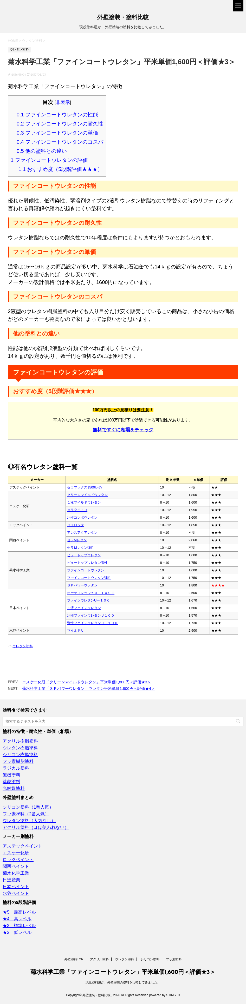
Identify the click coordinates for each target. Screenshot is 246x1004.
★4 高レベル (17, 918)
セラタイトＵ (77, 510)
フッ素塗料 (174, 959)
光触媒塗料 (14, 788)
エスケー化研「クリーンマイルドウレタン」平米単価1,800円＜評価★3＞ (86, 682)
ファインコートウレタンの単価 (57, 133)
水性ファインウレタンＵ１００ (90, 615)
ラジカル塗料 (16, 768)
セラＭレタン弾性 (80, 548)
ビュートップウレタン (84, 555)
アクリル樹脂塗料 (20, 741)
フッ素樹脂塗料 (18, 761)
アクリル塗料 (99, 959)
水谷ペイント (16, 893)
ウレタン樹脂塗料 (20, 747)
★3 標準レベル (19, 925)
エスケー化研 (16, 852)
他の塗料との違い (42, 151)
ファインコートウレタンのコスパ (60, 142)
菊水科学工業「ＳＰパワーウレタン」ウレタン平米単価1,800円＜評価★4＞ (88, 688)
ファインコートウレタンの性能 (57, 114)
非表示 (63, 102)
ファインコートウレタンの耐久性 (60, 124)
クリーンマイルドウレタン (87, 495)
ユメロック (75, 525)
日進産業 (11, 879)
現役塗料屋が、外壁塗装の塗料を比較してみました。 (123, 982)
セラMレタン (77, 540)
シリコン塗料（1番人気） (28, 807)
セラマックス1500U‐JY (84, 487)
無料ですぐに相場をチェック (123, 429)
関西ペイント (16, 866)
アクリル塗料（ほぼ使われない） (36, 827)
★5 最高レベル (19, 912)
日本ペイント (16, 886)
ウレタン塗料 (22, 646)
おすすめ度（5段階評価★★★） (60, 169)
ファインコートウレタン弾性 (89, 578)
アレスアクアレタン (82, 532)
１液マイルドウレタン (84, 502)
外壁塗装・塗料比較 (123, 18)
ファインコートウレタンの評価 (49, 160)
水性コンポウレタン (82, 517)
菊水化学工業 (16, 873)
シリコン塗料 (150, 959)
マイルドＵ (75, 630)
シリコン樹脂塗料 (20, 754)
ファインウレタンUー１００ (88, 600)
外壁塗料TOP (73, 959)
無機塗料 (11, 774)
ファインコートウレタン (85, 570)
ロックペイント (18, 859)
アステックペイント (22, 846)
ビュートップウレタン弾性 (87, 563)
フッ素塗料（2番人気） (26, 813)
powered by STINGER (164, 995)
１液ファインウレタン (84, 608)
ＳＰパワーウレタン (82, 585)
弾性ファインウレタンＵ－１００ (92, 623)
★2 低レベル (17, 932)
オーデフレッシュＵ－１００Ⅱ (90, 593)
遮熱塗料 (11, 781)
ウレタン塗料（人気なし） (29, 820)
